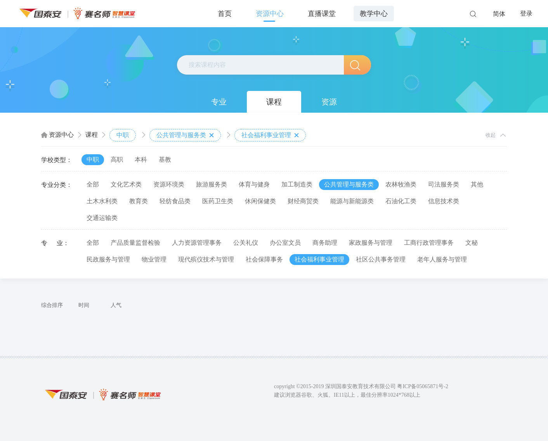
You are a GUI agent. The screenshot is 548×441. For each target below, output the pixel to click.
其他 (477, 184)
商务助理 (324, 242)
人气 (116, 305)
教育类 (138, 201)
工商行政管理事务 (429, 242)
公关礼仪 (245, 242)
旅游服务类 (211, 184)
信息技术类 (443, 201)
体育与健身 (254, 184)
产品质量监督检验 (135, 242)
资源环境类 (168, 184)
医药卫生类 (217, 201)
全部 (93, 184)
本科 (141, 159)
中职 (122, 135)
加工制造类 (296, 184)
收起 (491, 135)
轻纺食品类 (175, 201)
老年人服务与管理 (442, 259)
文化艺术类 (126, 184)
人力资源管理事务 (197, 242)
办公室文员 (285, 242)
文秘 (471, 242)
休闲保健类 (260, 201)
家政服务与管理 (370, 242)
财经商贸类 (303, 201)
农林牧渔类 (400, 184)
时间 (83, 305)
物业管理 (154, 259)
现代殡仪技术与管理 (206, 259)
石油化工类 (400, 201)
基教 (165, 159)
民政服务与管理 (108, 259)
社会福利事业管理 (270, 135)
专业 (219, 102)
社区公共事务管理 (381, 259)
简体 (499, 13)
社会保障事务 (264, 259)
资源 (329, 102)
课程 (274, 102)
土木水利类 (102, 201)
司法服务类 (443, 184)
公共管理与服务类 (185, 135)
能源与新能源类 (352, 201)
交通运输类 (102, 217)
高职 (117, 159)
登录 (526, 13)
